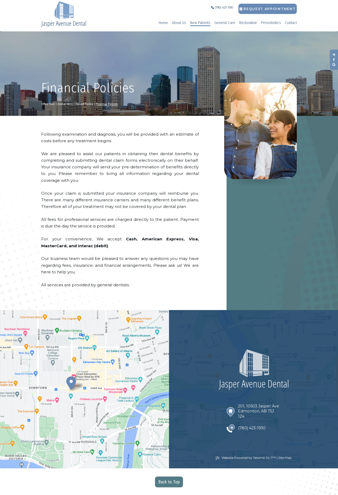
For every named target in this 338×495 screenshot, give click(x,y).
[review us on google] (333, 64)
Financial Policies (107, 104)
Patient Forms (84, 104)
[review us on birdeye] (333, 54)
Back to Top (169, 482)
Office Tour (48, 104)
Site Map (285, 458)
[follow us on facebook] (333, 59)
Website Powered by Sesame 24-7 (245, 458)
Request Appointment (267, 9)
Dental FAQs (65, 104)
